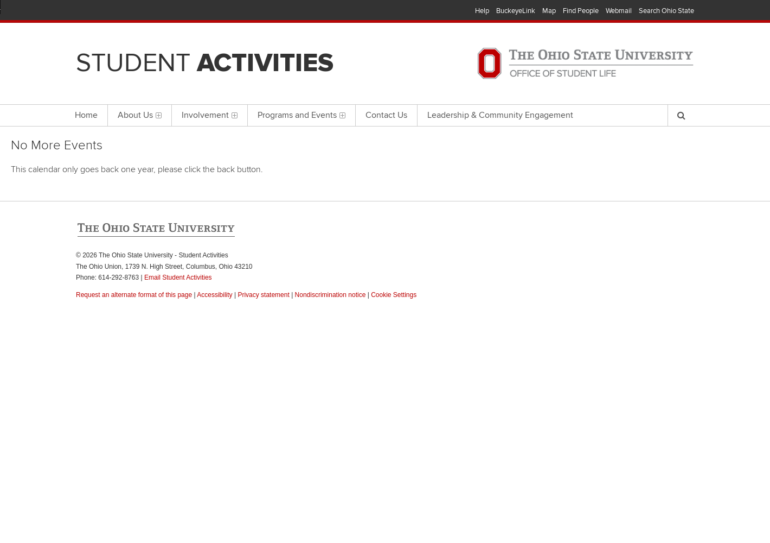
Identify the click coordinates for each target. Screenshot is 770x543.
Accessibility (214, 295)
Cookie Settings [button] (393, 295)
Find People (581, 11)
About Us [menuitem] (140, 115)
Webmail (619, 11)
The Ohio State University (97, 11)
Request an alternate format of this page (134, 295)
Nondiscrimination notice (330, 295)
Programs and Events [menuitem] (301, 115)
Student (204, 63)
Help (482, 11)
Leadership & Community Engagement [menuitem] (500, 115)
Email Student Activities (178, 277)
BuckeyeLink (515, 11)
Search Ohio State (666, 11)
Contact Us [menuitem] (386, 115)
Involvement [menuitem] (210, 115)
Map (549, 11)
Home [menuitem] (86, 115)
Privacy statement (263, 295)
